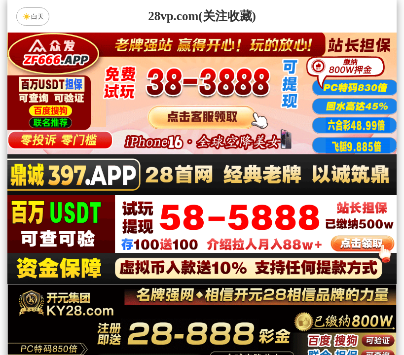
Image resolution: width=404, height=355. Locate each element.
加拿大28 (108, 244)
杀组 (171, 322)
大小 (233, 322)
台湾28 (233, 244)
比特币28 (296, 244)
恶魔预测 (285, 270)
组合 (108, 322)
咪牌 (271, 200)
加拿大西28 (170, 244)
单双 (296, 322)
